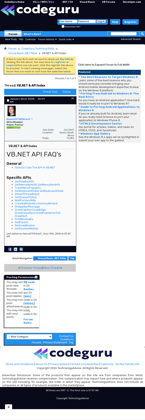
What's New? (32, 34)
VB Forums (108, 2)
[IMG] (27, 296)
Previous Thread (31, 267)
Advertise (92, 364)
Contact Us (66, 336)
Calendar (30, 39)
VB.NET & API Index (31, 85)
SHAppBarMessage (27, 206)
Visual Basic (87, 2)
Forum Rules (28, 321)
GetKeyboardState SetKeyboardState (39, 190)
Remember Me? (71, 26)
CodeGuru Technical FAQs (37, 48)
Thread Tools (50, 91)
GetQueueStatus (26, 197)
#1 (72, 98)
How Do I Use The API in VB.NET (35, 167)
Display (67, 91)
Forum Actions (46, 39)
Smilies (28, 289)
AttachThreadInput (27, 194)
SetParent (21, 222)
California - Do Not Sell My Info (120, 364)
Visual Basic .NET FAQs (22, 53)
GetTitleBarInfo (24, 181)
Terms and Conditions (19, 364)
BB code (29, 282)
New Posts (11, 39)
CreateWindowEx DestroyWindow (36, 203)
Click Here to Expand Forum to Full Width (104, 64)
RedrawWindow (25, 225)
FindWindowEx (24, 219)
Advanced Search (131, 39)
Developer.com (132, 2)
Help (115, 21)
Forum (13, 34)
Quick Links (65, 39)
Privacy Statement (55, 342)
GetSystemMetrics (27, 228)
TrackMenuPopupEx (28, 187)
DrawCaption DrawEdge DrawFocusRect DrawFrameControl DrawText (37, 213)
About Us (41, 364)
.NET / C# (67, 2)
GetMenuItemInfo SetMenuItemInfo (37, 184)
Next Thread (52, 267)
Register (130, 21)
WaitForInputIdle (25, 200)
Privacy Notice (58, 364)
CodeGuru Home (14, 2)
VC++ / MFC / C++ (43, 2)
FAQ (21, 39)
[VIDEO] (29, 303)
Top (72, 258)
